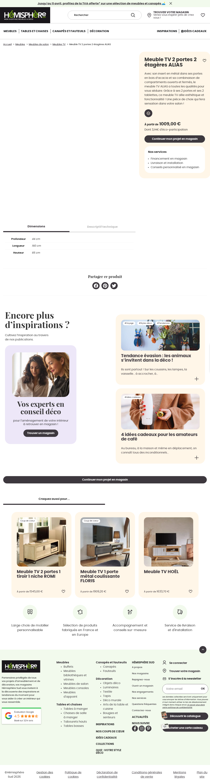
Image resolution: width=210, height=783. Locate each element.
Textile (107, 690)
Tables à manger (76, 707)
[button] (96, 284)
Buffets (68, 665)
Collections (105, 742)
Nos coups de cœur (110, 730)
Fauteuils (109, 669)
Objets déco (111, 681)
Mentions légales (179, 773)
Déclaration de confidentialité (107, 773)
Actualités (140, 716)
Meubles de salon (76, 682)
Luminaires (110, 686)
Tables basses (74, 724)
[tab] (36, 225)
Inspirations (105, 723)
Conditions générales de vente (147, 773)
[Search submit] (133, 15)
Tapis (107, 694)
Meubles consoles (76, 686)
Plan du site (202, 773)
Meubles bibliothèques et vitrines (75, 674)
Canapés (109, 665)
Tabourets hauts (75, 720)
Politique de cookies (73, 773)
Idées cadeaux (106, 736)
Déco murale (112, 699)
